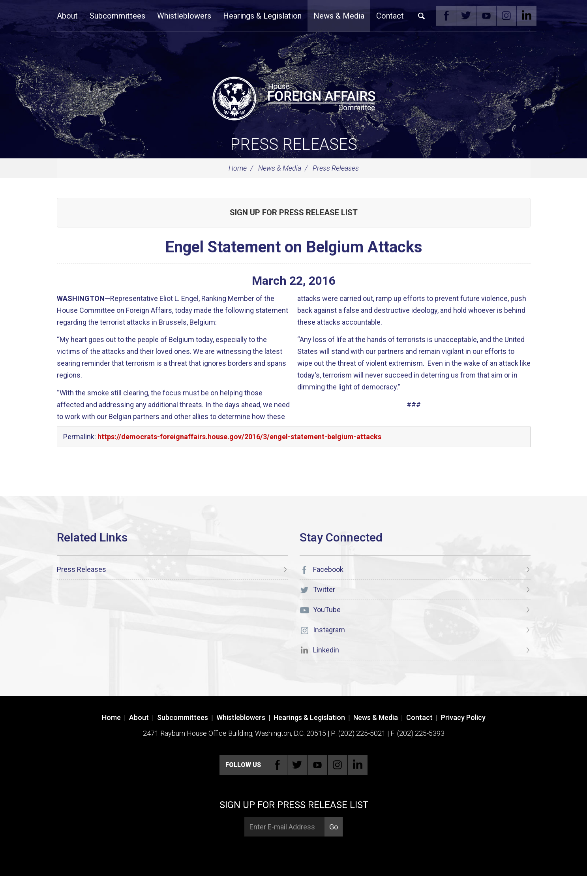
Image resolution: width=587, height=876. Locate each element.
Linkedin (526, 16)
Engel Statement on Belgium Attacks (293, 247)
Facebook (446, 16)
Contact (390, 16)
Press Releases (293, 144)
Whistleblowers (184, 16)
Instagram (506, 16)
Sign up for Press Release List (294, 212)
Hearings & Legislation (262, 16)
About (67, 16)
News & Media (338, 16)
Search (421, 16)
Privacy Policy (463, 717)
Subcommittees (117, 16)
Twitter (466, 16)
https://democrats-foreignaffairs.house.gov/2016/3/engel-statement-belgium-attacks (239, 436)
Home (238, 168)
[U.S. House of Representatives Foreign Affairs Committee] (294, 97)
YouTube (486, 16)
